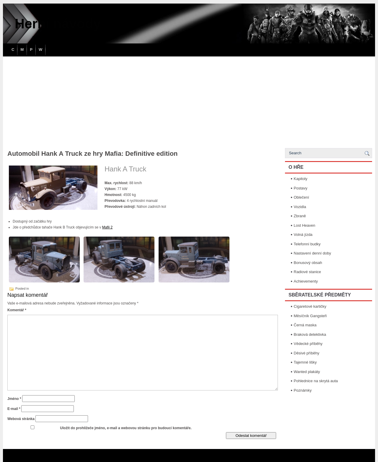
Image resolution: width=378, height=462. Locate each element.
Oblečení (301, 197)
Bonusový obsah (308, 262)
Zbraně (300, 216)
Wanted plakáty (307, 371)
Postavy (300, 188)
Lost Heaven (304, 225)
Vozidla (300, 207)
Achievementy (306, 281)
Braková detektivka (310, 334)
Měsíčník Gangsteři (310, 316)
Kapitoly (300, 178)
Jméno (14, 399)
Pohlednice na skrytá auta (316, 381)
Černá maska (305, 325)
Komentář (16, 310)
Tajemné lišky (305, 362)
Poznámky (303, 390)
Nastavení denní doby (312, 253)
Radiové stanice (307, 272)
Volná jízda (303, 234)
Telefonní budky (307, 244)
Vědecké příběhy (308, 343)
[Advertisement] (189, 100)
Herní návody (58, 23)
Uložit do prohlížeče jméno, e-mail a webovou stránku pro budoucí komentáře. (125, 428)
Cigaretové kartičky (310, 306)
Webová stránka (21, 419)
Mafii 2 (107, 227)
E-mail (13, 409)
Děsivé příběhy (307, 353)
